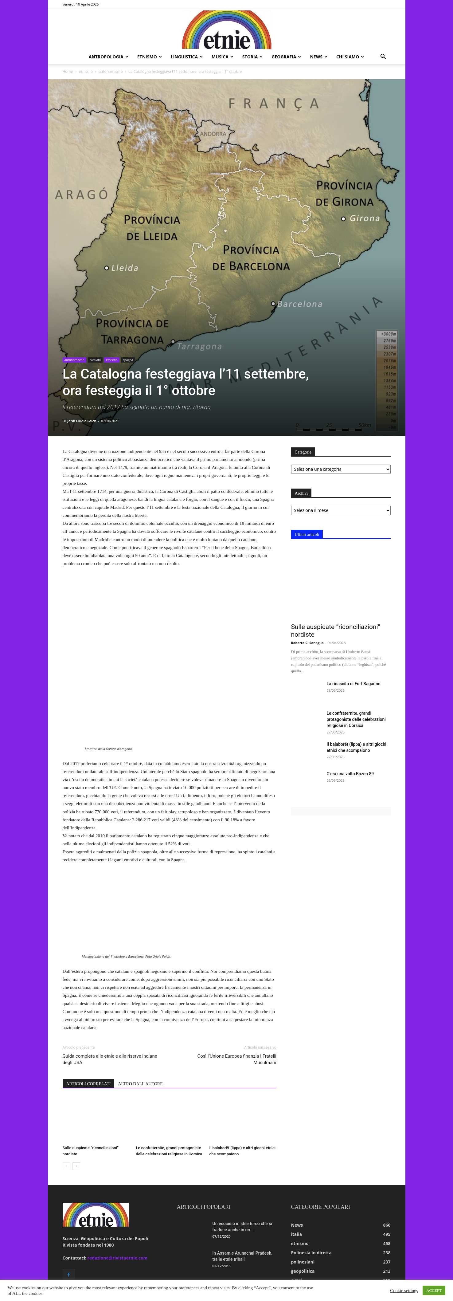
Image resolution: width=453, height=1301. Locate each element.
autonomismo (111, 71)
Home (68, 71)
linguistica (187, 57)
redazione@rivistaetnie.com (118, 1177)
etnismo (149, 57)
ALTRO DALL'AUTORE (140, 1002)
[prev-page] (66, 1085)
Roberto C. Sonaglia (307, 642)
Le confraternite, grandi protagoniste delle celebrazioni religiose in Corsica (356, 719)
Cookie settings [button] (404, 1290)
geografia (286, 57)
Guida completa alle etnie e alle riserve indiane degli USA (110, 978)
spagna (128, 360)
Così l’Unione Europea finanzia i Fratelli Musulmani (236, 978)
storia (252, 57)
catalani (95, 360)
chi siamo (350, 57)
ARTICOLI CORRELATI (88, 1002)
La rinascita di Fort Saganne (354, 683)
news (318, 57)
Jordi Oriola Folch (81, 421)
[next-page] (76, 1085)
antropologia (108, 57)
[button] (383, 57)
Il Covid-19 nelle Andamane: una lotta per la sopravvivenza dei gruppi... (244, 1207)
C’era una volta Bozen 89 (350, 773)
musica (222, 57)
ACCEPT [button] (434, 1290)
